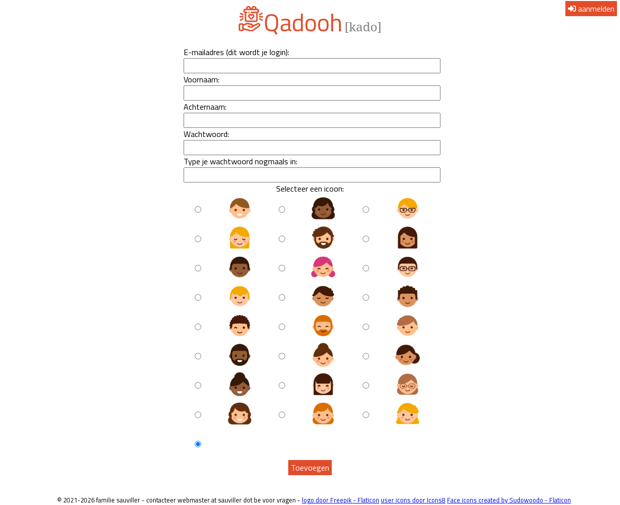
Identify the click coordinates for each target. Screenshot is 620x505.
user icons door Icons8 (413, 500)
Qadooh (302, 22)
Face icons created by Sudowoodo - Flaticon (509, 500)
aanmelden (591, 9)
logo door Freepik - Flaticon (340, 500)
